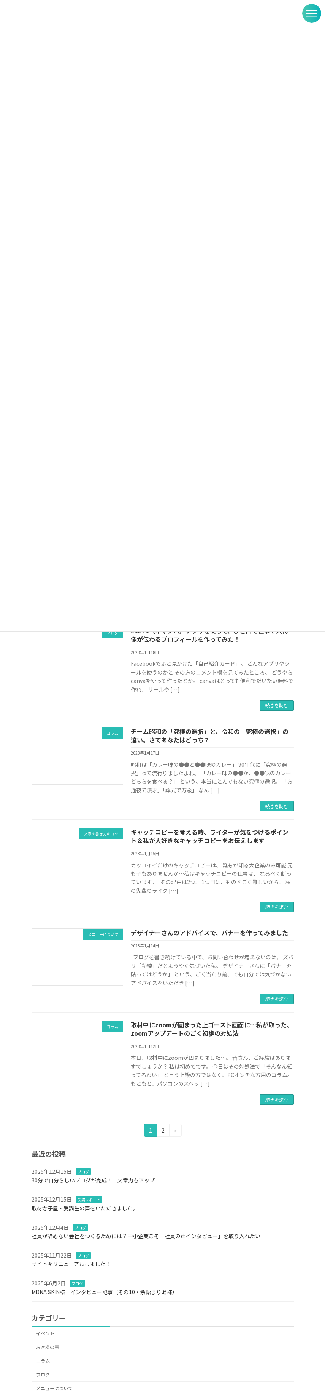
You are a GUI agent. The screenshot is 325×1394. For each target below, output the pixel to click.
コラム (43, 1360)
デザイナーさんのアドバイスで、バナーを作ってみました (209, 932)
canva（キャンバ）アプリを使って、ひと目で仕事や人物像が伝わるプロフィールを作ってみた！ (209, 635)
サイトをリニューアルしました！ (71, 1263)
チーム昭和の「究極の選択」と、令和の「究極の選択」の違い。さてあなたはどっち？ (210, 735)
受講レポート (89, 1199)
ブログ (83, 1171)
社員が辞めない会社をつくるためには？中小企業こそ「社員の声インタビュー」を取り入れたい (146, 1236)
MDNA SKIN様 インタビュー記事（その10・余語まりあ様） (105, 1292)
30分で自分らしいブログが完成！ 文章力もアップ (93, 1180)
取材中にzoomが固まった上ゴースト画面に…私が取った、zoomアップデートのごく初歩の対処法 (212, 1029)
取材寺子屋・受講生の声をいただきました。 (85, 1208)
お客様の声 (47, 1347)
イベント (45, 1333)
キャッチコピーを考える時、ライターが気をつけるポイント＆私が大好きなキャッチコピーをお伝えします (210, 836)
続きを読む (276, 705)
